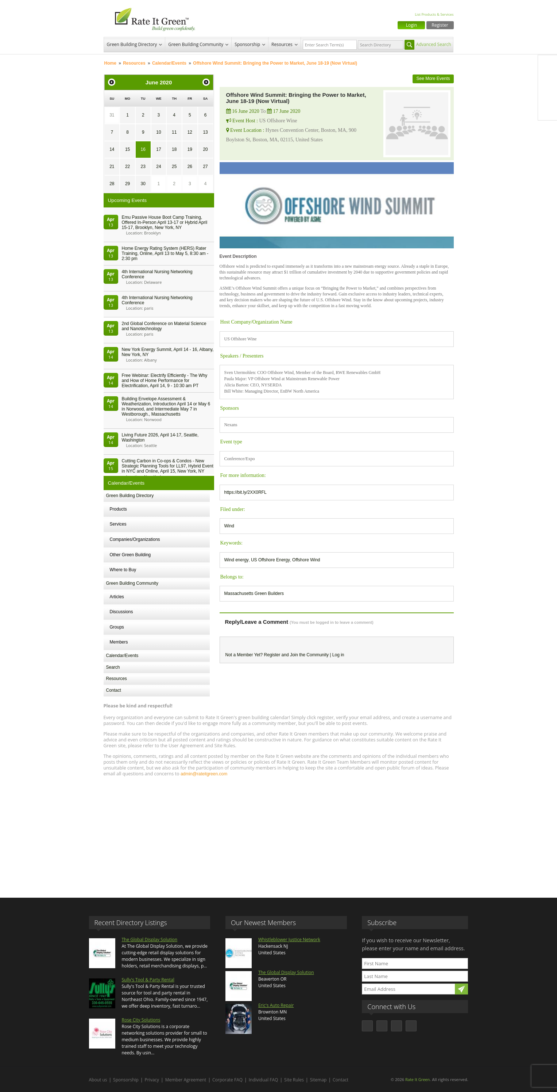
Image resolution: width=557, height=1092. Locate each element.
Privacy (152, 1080)
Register (440, 25)
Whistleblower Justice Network (289, 939)
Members (119, 642)
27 (205, 166)
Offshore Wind (306, 559)
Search (113, 667)
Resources (282, 44)
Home (110, 63)
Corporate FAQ (227, 1080)
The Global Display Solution (150, 939)
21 (111, 166)
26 (189, 166)
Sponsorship (247, 44)
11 (174, 132)
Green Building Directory (132, 44)
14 (111, 149)
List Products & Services (434, 14)
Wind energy (236, 559)
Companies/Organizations (135, 539)
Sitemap (318, 1080)
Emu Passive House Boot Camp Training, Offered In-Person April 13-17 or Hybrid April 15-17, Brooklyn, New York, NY (165, 222)
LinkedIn (547, 95)
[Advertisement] (279, 834)
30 (143, 183)
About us (98, 1080)
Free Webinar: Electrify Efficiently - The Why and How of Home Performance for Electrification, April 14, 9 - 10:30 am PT (165, 380)
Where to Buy (123, 569)
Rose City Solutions (141, 1020)
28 (111, 183)
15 (127, 149)
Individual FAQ (263, 1080)
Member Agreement (185, 1080)
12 (189, 132)
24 (158, 166)
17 (158, 149)
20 (205, 149)
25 (174, 166)
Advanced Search (433, 44)
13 (205, 132)
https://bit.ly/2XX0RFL (245, 492)
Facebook (547, 64)
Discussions (121, 611)
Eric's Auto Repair (276, 1005)
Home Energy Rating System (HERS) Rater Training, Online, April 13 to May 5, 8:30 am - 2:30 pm (165, 253)
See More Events (433, 78)
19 (189, 149)
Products (118, 509)
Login (411, 25)
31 (111, 115)
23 (143, 166)
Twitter (547, 80)
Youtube (547, 111)
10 (158, 132)
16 (143, 149)
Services (118, 524)
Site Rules (294, 1080)
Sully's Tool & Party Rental (148, 980)
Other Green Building (130, 554)
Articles (117, 596)
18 (174, 149)
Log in (338, 654)
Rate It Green (417, 1079)
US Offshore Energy (270, 559)
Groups (117, 627)
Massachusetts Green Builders (254, 593)
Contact (113, 690)
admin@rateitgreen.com (204, 773)
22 (127, 166)
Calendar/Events (169, 63)
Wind (229, 525)
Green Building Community (195, 44)
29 (127, 183)
